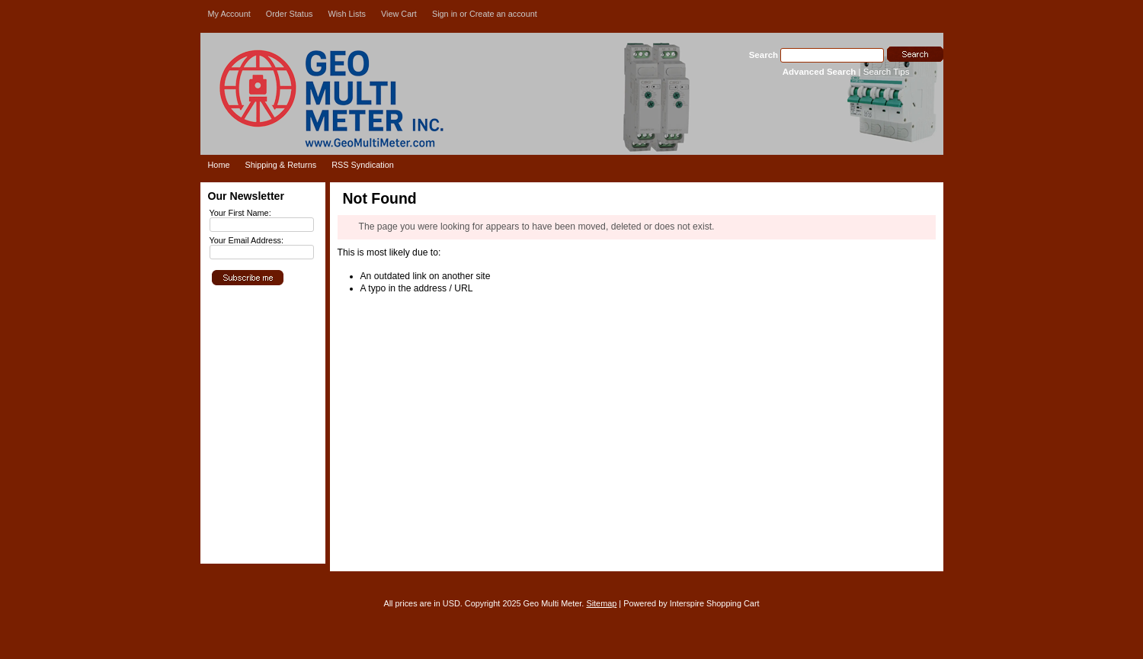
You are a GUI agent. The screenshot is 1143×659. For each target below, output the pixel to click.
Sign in (444, 13)
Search (763, 54)
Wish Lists (347, 13)
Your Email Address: (247, 240)
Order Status (289, 13)
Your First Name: (240, 212)
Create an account (503, 13)
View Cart (399, 13)
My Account (229, 13)
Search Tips (886, 71)
